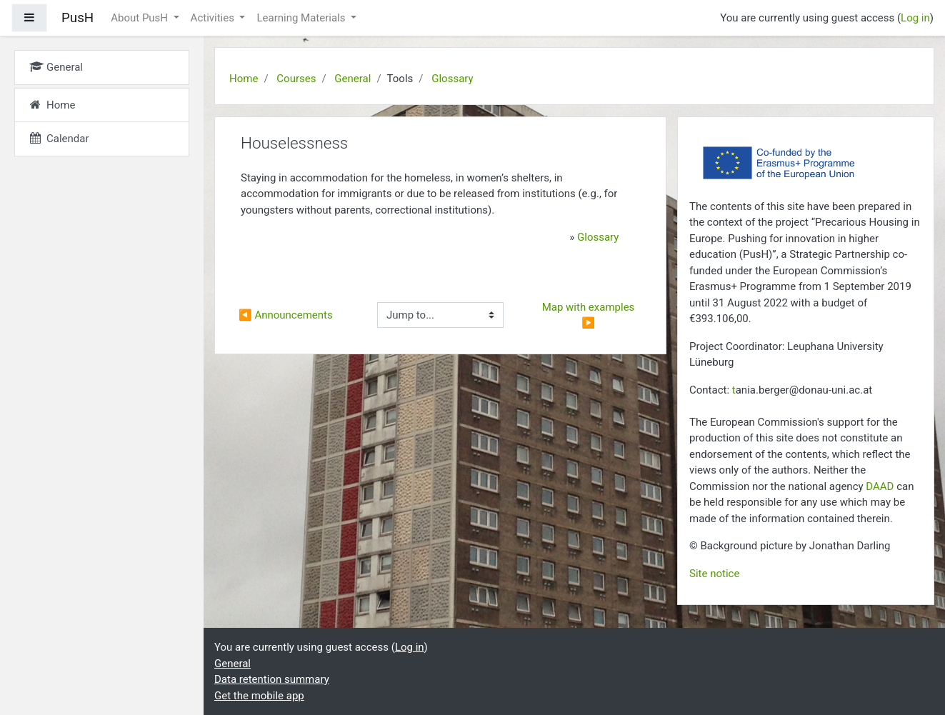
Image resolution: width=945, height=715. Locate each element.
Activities (214, 17)
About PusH (141, 17)
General (352, 78)
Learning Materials (302, 17)
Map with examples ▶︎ (589, 315)
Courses (296, 78)
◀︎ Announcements (286, 315)
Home (243, 78)
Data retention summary (271, 679)
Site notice (714, 573)
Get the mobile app (259, 695)
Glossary (452, 78)
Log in (915, 17)
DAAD (880, 486)
